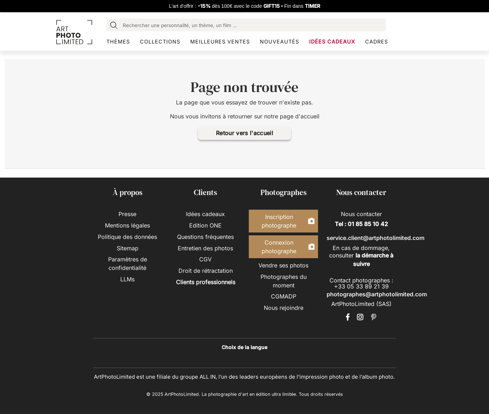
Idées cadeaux (332, 42)
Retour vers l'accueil (244, 133)
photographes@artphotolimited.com (377, 294)
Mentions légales (127, 225)
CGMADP (283, 296)
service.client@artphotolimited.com (375, 237)
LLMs (127, 279)
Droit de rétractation (205, 270)
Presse (127, 214)
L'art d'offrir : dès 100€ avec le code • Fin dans (244, 6)
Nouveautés (279, 42)
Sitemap (127, 248)
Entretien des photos (205, 248)
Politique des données (127, 236)
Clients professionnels (205, 282)
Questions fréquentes (205, 236)
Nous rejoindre (283, 307)
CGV (205, 259)
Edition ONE (205, 225)
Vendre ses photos (283, 265)
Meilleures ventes (220, 42)
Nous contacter (361, 214)
